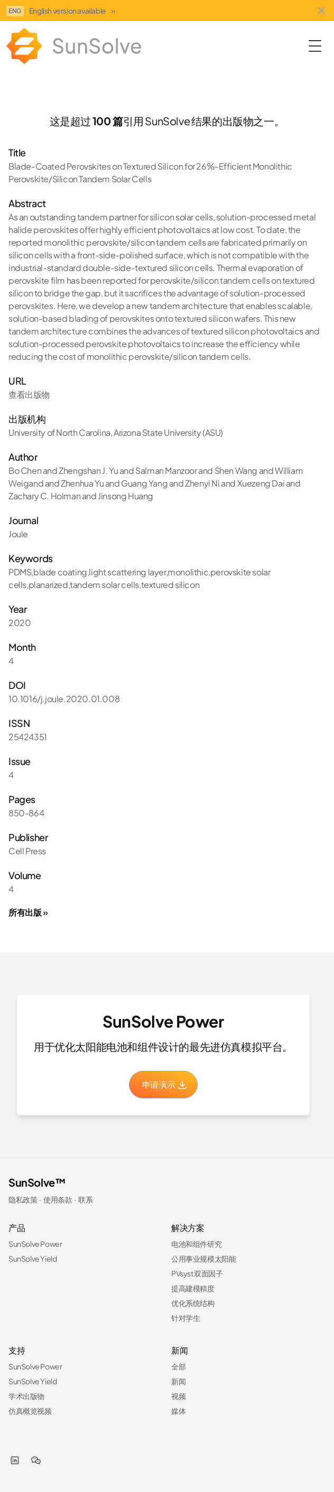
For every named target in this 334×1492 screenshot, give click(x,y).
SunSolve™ (37, 1182)
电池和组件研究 (196, 1243)
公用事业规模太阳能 (203, 1258)
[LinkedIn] (14, 1460)
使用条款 (57, 1199)
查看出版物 (29, 394)
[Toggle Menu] (315, 46)
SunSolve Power (35, 1243)
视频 (178, 1396)
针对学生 (185, 1317)
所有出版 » (28, 912)
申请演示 (165, 1084)
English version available (72, 10)
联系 (85, 1199)
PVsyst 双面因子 (197, 1273)
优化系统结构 (193, 1303)
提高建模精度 (193, 1288)
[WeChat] (36, 1460)
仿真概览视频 (30, 1410)
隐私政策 (22, 1199)
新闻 (178, 1381)
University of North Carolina (59, 432)
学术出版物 (26, 1396)
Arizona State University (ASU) (168, 432)
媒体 (178, 1410)
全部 (178, 1366)
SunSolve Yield (32, 1258)
